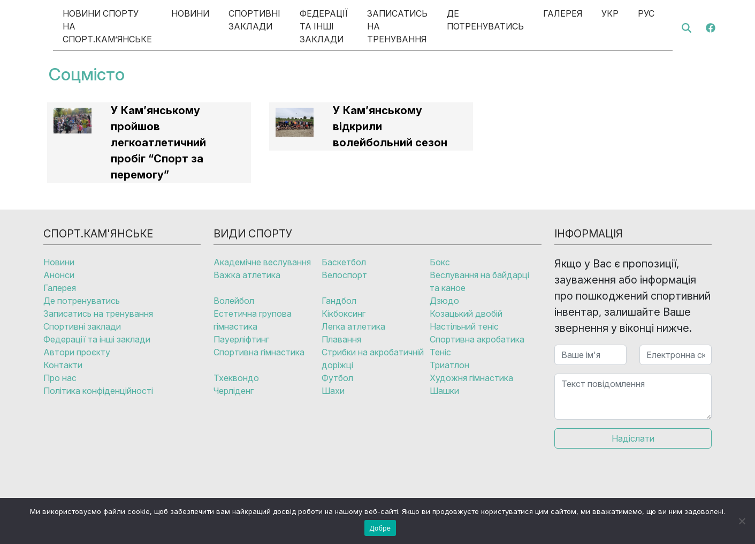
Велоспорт (344, 275)
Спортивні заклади (254, 20)
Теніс (440, 352)
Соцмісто (87, 74)
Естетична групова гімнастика (252, 320)
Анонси (58, 275)
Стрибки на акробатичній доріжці (373, 358)
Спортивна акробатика (477, 339)
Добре (380, 528)
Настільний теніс (464, 326)
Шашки (444, 390)
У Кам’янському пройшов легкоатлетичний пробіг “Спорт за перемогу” (158, 142)
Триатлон (449, 365)
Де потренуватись (485, 20)
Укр (610, 13)
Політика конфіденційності (98, 390)
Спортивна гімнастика (258, 352)
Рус (646, 13)
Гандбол (339, 300)
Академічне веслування (262, 262)
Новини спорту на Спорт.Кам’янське (107, 26)
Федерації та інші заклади (324, 26)
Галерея (562, 13)
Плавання (341, 339)
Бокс (440, 262)
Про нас (60, 377)
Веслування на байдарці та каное (479, 281)
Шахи (333, 390)
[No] (741, 521)
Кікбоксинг (343, 313)
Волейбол (233, 300)
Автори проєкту (76, 352)
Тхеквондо (236, 377)
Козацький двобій (466, 313)
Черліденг (233, 390)
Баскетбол (344, 262)
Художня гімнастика (471, 377)
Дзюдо (444, 300)
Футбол (337, 377)
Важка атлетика (246, 275)
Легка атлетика (353, 326)
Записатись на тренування (397, 26)
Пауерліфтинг (241, 339)
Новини (190, 13)
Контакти (62, 365)
